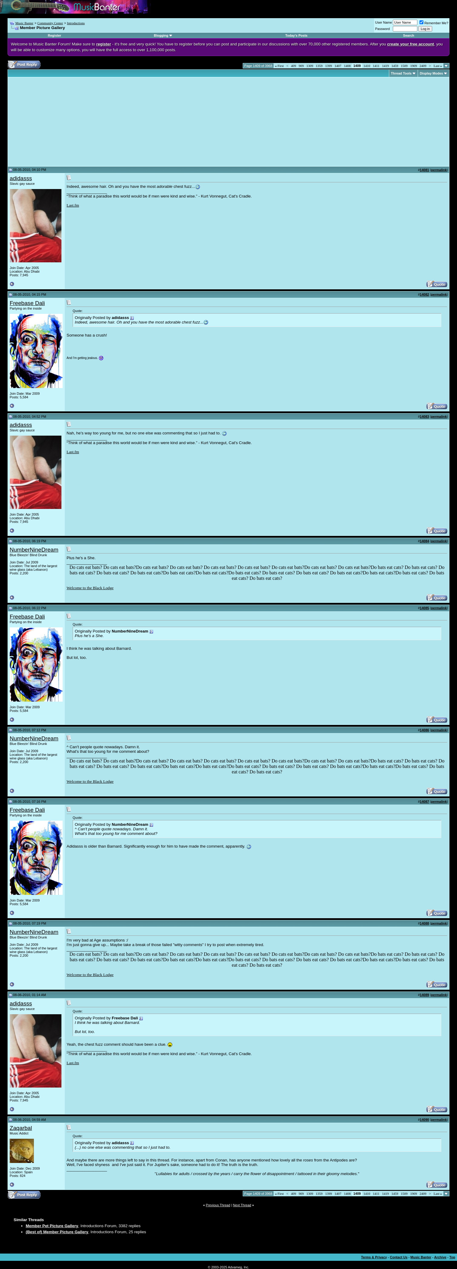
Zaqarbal (21, 1128)
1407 (338, 66)
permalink (439, 170)
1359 (319, 66)
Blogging (161, 35)
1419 (385, 66)
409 (293, 66)
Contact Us (398, 1257)
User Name (383, 22)
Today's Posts (296, 35)
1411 (376, 66)
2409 (423, 66)
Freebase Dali (27, 303)
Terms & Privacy (374, 1257)
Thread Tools (401, 73)
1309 (310, 66)
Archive (440, 1257)
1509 (404, 66)
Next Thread (242, 1205)
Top (452, 1257)
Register (54, 35)
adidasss (21, 178)
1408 (347, 66)
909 (301, 66)
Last (438, 66)
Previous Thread (218, 1205)
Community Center (50, 23)
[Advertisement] (60, 121)
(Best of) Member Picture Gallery (57, 1232)
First (279, 66)
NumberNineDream (34, 549)
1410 (366, 66)
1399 (328, 66)
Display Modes (431, 73)
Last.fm (73, 205)
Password (382, 29)
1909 (413, 66)
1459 (395, 66)
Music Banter (24, 23)
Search (408, 35)
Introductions (76, 23)
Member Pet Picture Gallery (52, 1226)
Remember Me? (433, 23)
